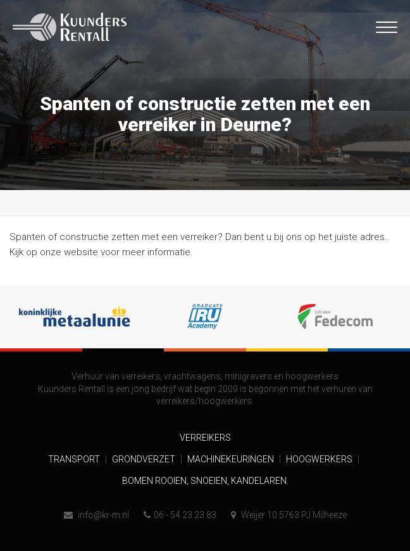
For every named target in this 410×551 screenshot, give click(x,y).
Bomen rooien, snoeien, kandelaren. (205, 481)
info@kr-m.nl (96, 515)
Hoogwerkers (320, 459)
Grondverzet (144, 459)
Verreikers (205, 438)
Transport (75, 459)
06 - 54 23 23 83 (180, 515)
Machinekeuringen (231, 459)
